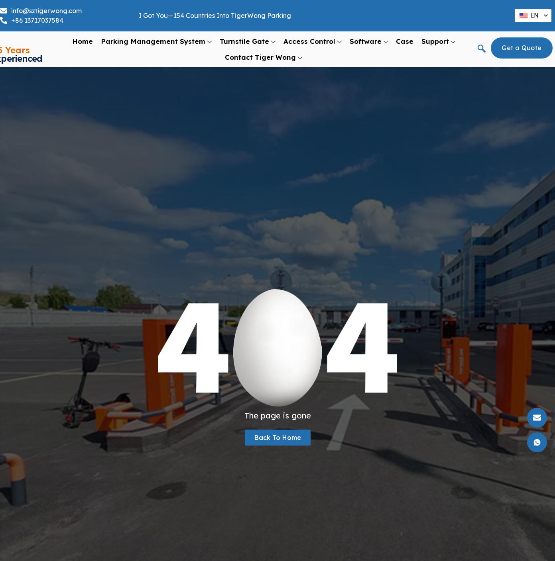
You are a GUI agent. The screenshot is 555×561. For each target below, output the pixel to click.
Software (369, 41)
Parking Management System (156, 41)
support (438, 41)
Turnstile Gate (248, 41)
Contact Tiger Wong (263, 57)
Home (82, 41)
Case (404, 41)
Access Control (312, 41)
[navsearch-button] (482, 49)
